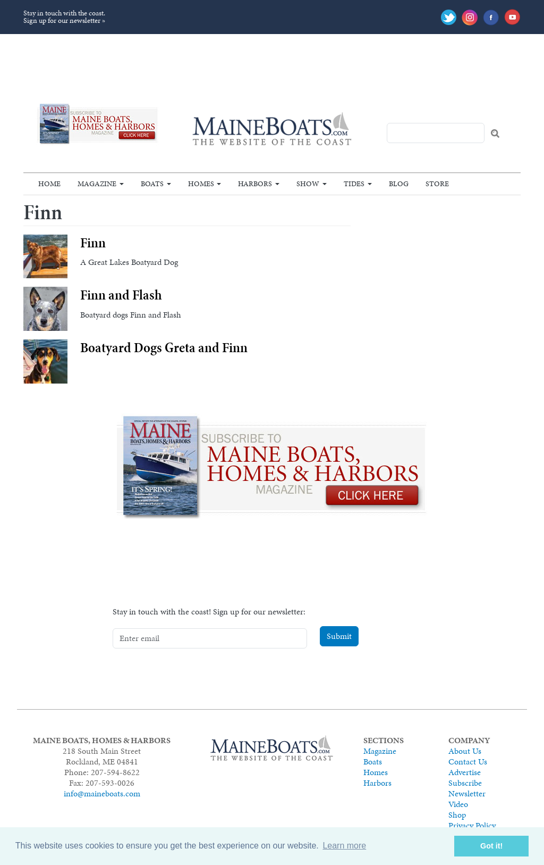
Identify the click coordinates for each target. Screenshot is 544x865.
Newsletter (467, 793)
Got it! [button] (491, 846)
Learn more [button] (344, 845)
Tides (354, 183)
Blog (399, 183)
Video (458, 804)
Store (437, 183)
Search (495, 133)
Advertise (464, 772)
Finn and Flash (121, 295)
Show (307, 183)
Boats (152, 183)
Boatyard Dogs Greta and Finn (164, 347)
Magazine (97, 183)
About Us (464, 751)
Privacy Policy (472, 825)
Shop (457, 815)
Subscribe (465, 783)
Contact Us (467, 761)
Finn (93, 243)
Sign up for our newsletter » (64, 20)
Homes (201, 183)
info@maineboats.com (102, 793)
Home (49, 183)
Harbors (255, 183)
